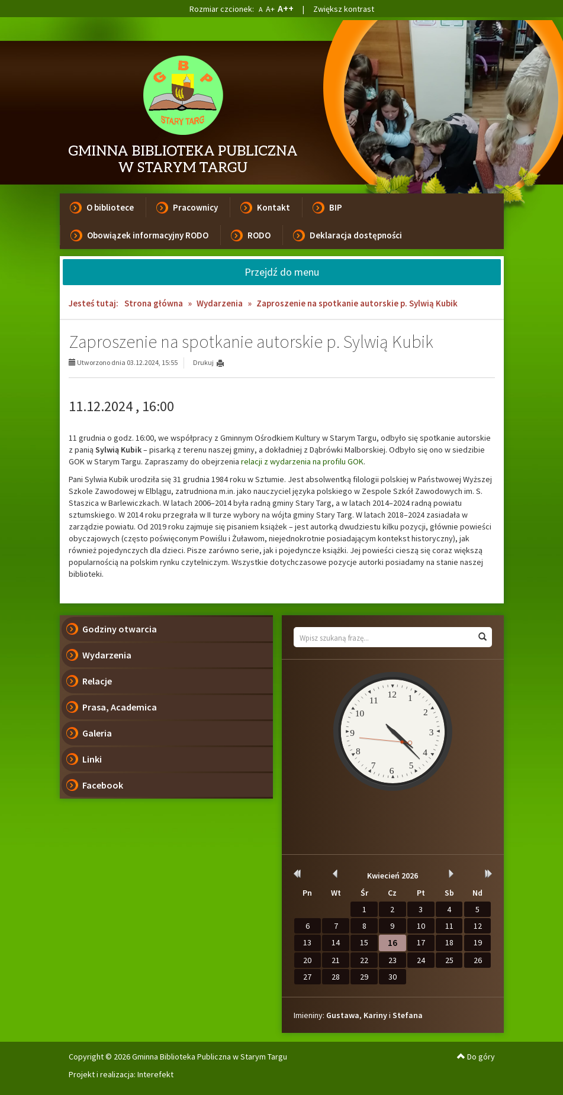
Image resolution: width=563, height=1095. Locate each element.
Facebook (102, 785)
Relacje (97, 681)
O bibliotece (110, 207)
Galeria (97, 733)
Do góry (476, 1056)
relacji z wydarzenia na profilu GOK (302, 461)
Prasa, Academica (119, 707)
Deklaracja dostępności (356, 235)
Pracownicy (195, 207)
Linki (92, 759)
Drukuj (203, 362)
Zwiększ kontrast (343, 9)
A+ (270, 9)
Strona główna (153, 303)
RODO (259, 235)
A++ (286, 8)
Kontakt (273, 207)
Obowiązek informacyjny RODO (147, 235)
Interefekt (155, 1074)
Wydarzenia (220, 303)
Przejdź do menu (281, 272)
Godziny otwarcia (119, 629)
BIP (335, 207)
